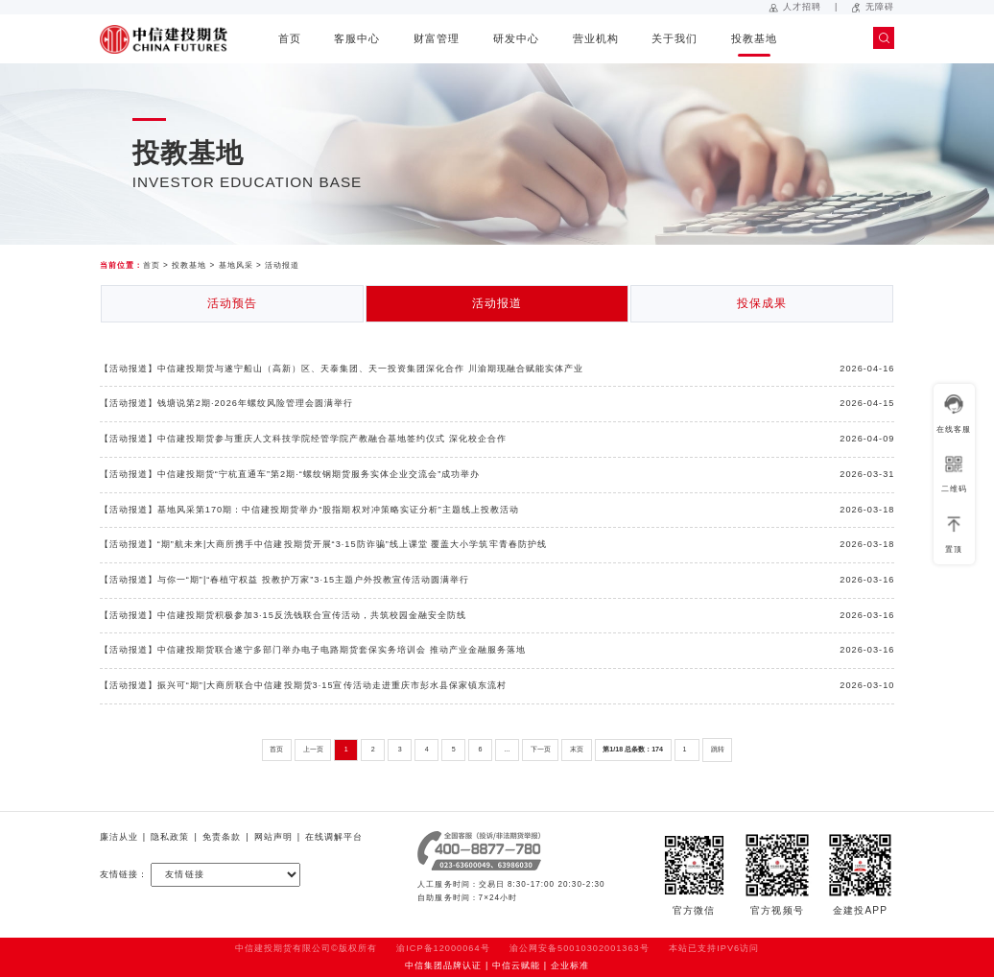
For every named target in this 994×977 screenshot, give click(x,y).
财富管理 (437, 38)
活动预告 (232, 303)
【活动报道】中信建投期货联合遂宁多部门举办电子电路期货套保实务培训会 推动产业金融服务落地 (313, 650)
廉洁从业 (119, 837)
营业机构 (596, 38)
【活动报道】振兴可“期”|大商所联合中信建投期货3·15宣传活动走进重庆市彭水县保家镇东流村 (303, 685)
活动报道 (282, 265)
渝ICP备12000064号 (442, 948)
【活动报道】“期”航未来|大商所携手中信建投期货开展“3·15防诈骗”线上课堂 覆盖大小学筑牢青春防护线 (323, 544)
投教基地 (754, 38)
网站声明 (273, 837)
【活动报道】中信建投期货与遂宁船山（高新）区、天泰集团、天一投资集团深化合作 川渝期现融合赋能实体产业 (342, 368)
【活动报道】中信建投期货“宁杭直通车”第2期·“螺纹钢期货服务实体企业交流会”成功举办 (290, 474)
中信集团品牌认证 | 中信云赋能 (472, 965)
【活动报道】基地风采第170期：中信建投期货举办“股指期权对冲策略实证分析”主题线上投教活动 (309, 509)
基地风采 (236, 265)
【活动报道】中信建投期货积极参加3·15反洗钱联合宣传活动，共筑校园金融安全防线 (283, 615)
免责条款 (221, 837)
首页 (289, 38)
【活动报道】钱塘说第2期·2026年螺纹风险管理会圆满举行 (227, 403)
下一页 (541, 749)
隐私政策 (170, 837)
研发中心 (516, 38)
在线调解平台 (334, 837)
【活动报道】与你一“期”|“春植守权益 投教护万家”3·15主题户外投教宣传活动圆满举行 (285, 579)
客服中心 (357, 38)
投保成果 (762, 303)
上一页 (313, 749)
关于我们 (674, 38)
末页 (576, 749)
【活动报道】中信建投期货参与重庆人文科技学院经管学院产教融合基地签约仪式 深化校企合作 (303, 438)
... (507, 749)
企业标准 (570, 965)
